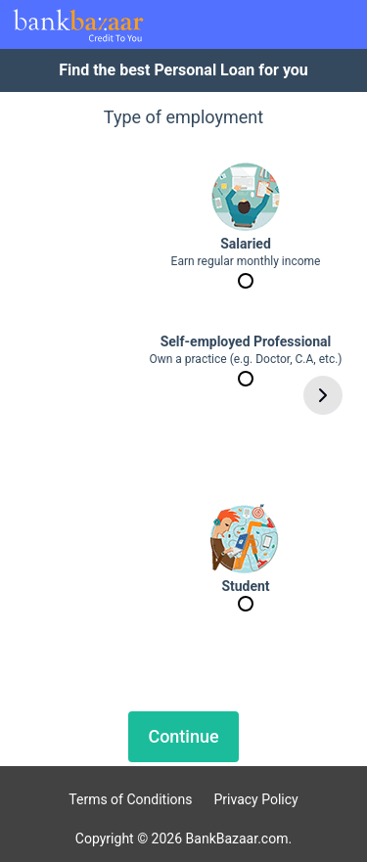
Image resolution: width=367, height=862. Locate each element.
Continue (183, 736)
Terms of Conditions (130, 799)
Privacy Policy (256, 799)
